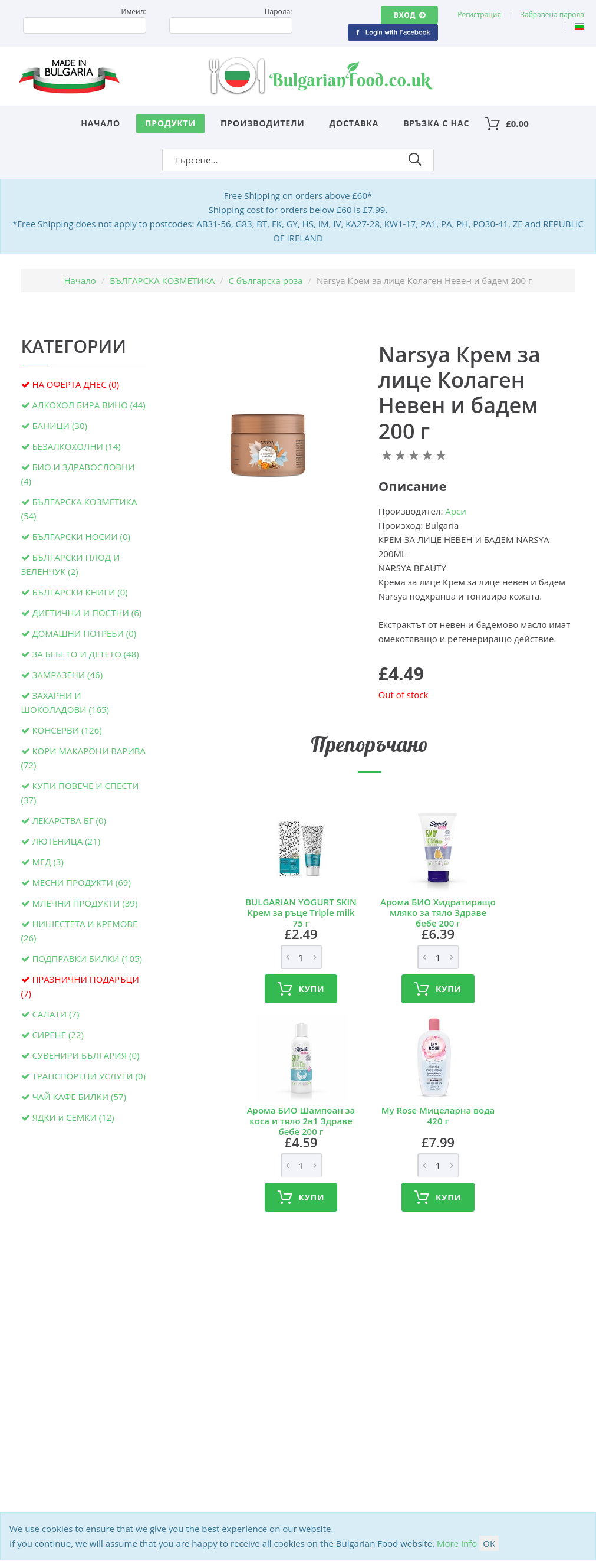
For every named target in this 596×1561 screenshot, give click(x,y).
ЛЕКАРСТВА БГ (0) (69, 820)
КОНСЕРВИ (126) (66, 730)
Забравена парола (552, 14)
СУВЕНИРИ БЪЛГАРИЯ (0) (85, 1055)
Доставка (354, 123)
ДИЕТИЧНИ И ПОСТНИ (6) (86, 612)
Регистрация (479, 14)
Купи (301, 988)
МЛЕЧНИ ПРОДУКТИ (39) (84, 903)
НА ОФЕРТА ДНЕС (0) (75, 384)
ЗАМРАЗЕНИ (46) (67, 674)
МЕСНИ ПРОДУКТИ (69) (81, 882)
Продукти (170, 123)
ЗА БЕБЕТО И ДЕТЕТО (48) (85, 654)
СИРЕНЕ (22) (58, 1034)
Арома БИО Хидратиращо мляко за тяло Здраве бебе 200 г (438, 912)
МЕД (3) (47, 862)
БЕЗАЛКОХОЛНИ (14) (76, 446)
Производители (262, 123)
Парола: (278, 11)
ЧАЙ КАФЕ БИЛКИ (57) (79, 1096)
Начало (100, 123)
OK (489, 1543)
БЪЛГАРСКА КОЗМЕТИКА (162, 280)
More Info (457, 1543)
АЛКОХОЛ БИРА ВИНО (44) (88, 405)
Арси (455, 511)
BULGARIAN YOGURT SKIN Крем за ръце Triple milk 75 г (301, 912)
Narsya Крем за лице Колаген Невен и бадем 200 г (459, 393)
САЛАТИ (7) (55, 1014)
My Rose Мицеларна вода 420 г (438, 1115)
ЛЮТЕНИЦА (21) (66, 841)
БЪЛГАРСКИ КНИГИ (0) (79, 592)
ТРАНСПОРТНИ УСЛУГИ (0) (89, 1076)
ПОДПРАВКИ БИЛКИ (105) (87, 958)
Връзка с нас (436, 123)
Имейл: (133, 11)
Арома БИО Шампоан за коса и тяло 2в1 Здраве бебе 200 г (301, 1120)
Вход (409, 15)
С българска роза (266, 280)
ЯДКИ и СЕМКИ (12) (73, 1117)
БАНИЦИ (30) (59, 425)
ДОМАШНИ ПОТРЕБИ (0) (84, 633)
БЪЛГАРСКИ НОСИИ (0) (81, 536)
